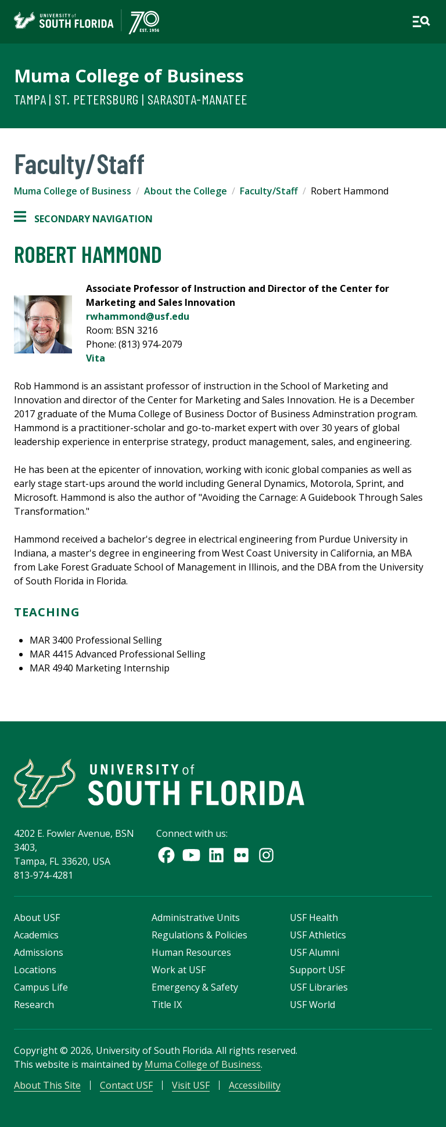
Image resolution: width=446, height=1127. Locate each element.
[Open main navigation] (421, 21)
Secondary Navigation (83, 219)
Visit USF (191, 1085)
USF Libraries (319, 987)
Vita (95, 358)
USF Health (314, 917)
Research (34, 1004)
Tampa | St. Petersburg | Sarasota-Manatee (130, 99)
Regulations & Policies (199, 935)
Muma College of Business (129, 75)
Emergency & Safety (195, 987)
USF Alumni (314, 952)
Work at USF (179, 969)
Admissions (38, 952)
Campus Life (41, 987)
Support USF (317, 969)
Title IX (167, 1004)
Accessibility (254, 1085)
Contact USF (126, 1085)
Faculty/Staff (269, 191)
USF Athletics (318, 935)
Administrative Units (196, 917)
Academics (36, 935)
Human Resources (191, 952)
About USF (37, 917)
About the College (185, 191)
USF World (312, 1004)
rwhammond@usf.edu (137, 316)
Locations (35, 969)
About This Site (47, 1085)
